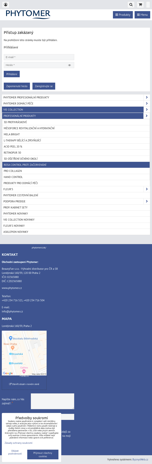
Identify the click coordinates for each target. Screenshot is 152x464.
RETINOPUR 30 (12, 152)
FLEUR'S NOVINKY (14, 225)
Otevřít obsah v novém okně (24, 384)
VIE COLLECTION (76, 110)
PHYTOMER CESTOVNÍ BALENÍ (20, 195)
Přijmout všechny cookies (42, 454)
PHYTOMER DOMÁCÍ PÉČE (76, 103)
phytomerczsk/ (39, 247)
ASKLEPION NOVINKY (15, 232)
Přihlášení (11, 74)
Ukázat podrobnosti (15, 452)
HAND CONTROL (13, 177)
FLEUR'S (76, 189)
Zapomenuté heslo (16, 86)
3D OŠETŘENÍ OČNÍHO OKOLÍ (20, 158)
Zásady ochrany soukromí (18, 442)
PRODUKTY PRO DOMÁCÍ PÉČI (21, 183)
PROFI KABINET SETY (15, 207)
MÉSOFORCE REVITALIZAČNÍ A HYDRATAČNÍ (29, 128)
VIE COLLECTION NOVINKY (18, 219)
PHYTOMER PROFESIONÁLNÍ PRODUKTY (76, 97)
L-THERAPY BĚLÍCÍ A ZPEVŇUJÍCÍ (22, 140)
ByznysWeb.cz (140, 459)
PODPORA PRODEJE (76, 201)
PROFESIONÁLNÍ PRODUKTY (77, 116)
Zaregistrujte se (44, 86)
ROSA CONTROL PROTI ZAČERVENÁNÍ (25, 164)
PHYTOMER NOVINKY (15, 213)
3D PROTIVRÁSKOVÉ (15, 122)
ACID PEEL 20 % (13, 146)
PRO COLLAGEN (13, 171)
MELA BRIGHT (12, 134)
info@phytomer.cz (12, 311)
